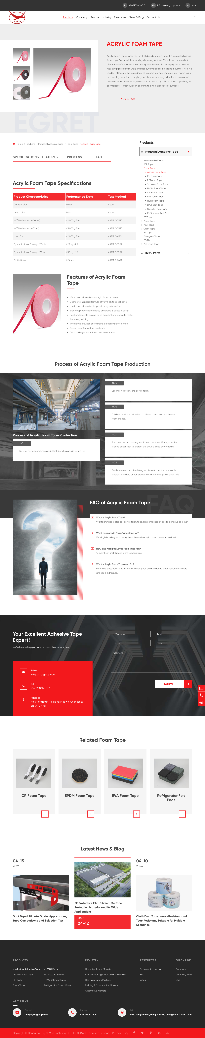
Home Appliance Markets (98, 969)
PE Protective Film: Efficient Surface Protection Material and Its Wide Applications (98, 910)
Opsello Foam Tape (157, 209)
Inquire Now (127, 99)
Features (50, 159)
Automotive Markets (95, 990)
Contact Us (153, 17)
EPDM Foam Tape (156, 188)
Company (82, 17)
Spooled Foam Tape (157, 184)
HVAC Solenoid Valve (55, 980)
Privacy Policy (120, 1032)
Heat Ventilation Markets (97, 980)
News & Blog (136, 17)
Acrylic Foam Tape (91, 146)
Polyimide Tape (151, 244)
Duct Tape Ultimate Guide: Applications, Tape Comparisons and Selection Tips (40, 921)
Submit (178, 684)
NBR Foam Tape (155, 200)
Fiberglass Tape (152, 236)
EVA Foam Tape (155, 196)
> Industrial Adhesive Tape (26, 969)
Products (68, 17)
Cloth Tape (149, 228)
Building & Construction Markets (101, 985)
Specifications (25, 159)
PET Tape (148, 164)
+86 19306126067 (134, 5)
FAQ (99, 159)
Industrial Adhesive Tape (50, 146)
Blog (178, 980)
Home (20, 146)
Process (74, 159)
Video (143, 980)
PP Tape (148, 232)
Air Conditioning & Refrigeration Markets (105, 974)
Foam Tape (72, 146)
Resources (120, 17)
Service (94, 17)
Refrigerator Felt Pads (158, 213)
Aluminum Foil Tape (153, 160)
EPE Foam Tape (155, 205)
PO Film (147, 240)
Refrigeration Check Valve (57, 985)
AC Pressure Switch (54, 974)
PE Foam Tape (154, 180)
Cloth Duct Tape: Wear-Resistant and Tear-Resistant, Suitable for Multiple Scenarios (161, 923)
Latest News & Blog (102, 851)
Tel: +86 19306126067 (40, 686)
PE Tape (148, 217)
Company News (184, 974)
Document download (151, 969)
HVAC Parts (152, 253)
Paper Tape (149, 221)
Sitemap (104, 1032)
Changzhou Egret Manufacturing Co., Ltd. (52, 1032)
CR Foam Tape (155, 192)
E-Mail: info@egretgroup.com (43, 672)
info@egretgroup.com (165, 5)
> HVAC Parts (51, 969)
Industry (106, 17)
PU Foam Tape (154, 176)
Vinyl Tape (149, 225)
